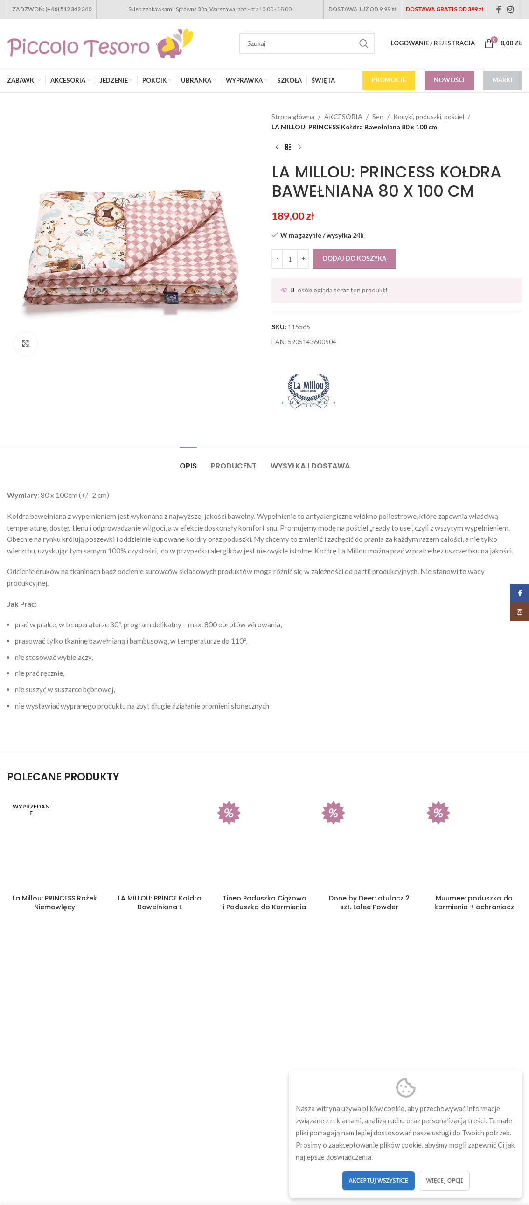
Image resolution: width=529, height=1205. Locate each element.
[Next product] (299, 147)
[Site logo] (100, 42)
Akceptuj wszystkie (378, 1180)
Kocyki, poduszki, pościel (428, 116)
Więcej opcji (444, 1180)
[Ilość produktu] (290, 259)
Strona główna (292, 116)
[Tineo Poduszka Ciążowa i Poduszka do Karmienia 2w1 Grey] (265, 842)
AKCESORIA (343, 116)
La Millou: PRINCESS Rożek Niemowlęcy (55, 902)
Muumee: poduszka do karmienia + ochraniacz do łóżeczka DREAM (474, 907)
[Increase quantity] (303, 259)
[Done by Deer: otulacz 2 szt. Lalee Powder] (369, 842)
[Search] (307, 43)
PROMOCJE (389, 80)
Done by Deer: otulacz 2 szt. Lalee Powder (369, 902)
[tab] (188, 461)
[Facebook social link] (498, 9)
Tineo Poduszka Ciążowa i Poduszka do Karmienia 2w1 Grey (264, 907)
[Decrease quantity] (277, 259)
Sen (377, 116)
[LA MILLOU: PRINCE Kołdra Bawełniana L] (160, 842)
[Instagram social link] (510, 9)
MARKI (503, 80)
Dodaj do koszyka (354, 258)
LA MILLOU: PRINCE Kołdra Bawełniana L (160, 902)
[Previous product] (277, 147)
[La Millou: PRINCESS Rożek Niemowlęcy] (55, 842)
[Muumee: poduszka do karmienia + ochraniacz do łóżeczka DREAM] (474, 842)
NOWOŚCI (449, 80)
